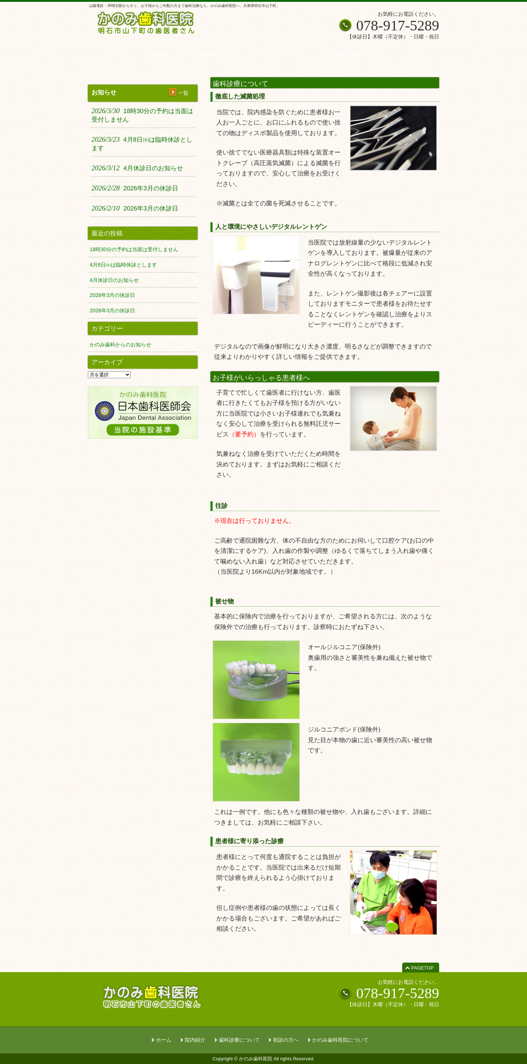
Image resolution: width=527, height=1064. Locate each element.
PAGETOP (422, 968)
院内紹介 (195, 1040)
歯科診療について (239, 1040)
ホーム (163, 1040)
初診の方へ (286, 1040)
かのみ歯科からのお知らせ (120, 344)
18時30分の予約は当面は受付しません (134, 249)
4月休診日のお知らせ (114, 280)
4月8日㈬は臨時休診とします (123, 265)
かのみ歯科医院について (340, 1040)
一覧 (183, 93)
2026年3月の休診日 (112, 295)
